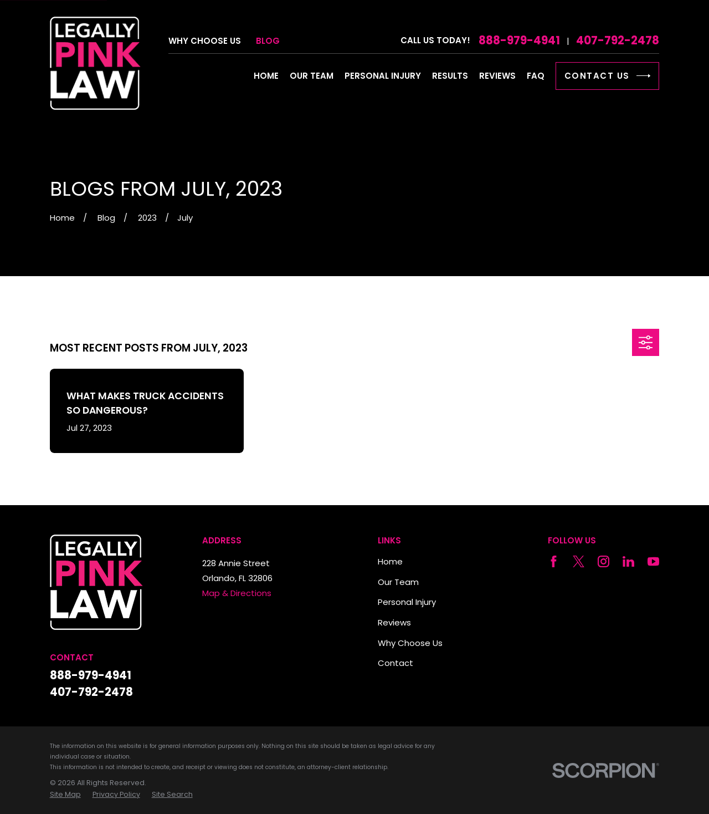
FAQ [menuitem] (535, 76)
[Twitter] (578, 561)
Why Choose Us (204, 41)
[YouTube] (653, 561)
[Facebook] (553, 561)
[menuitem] (65, 795)
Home (390, 561)
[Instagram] (603, 561)
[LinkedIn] (628, 561)
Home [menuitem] (266, 76)
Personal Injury (407, 602)
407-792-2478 (617, 40)
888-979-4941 (519, 40)
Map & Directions (236, 593)
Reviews (394, 622)
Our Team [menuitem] (311, 76)
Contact (395, 663)
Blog (268, 41)
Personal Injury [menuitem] (383, 76)
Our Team (398, 582)
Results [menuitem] (450, 76)
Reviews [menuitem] (497, 76)
